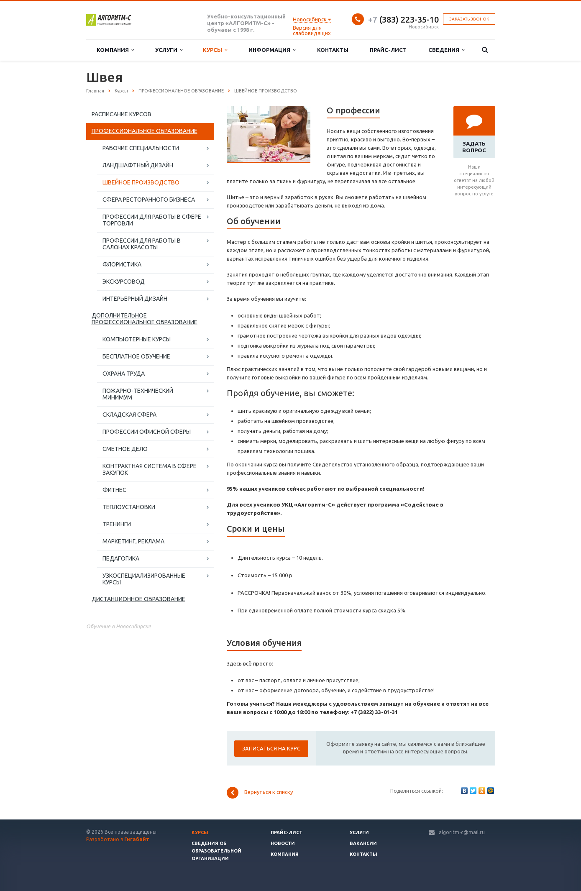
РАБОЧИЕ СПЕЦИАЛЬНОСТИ (140, 148)
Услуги (168, 50)
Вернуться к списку (260, 793)
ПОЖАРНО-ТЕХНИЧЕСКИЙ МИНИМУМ (137, 394)
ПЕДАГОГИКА (120, 558)
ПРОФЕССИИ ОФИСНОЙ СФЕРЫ (146, 431)
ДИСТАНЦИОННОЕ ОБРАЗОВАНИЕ (138, 599)
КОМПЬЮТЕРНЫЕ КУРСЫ (136, 339)
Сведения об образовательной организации (216, 851)
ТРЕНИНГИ (116, 524)
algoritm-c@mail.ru (462, 832)
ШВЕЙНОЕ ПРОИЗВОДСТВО (140, 182)
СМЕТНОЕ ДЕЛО (125, 449)
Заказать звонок (469, 19)
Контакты (332, 50)
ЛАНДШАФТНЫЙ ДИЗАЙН (137, 165)
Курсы (215, 50)
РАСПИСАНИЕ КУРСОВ (121, 114)
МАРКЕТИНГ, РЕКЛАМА (133, 541)
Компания (115, 50)
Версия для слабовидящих (312, 30)
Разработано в (117, 839)
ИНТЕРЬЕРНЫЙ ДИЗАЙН (134, 298)
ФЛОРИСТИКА (121, 264)
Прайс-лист (388, 50)
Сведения (446, 50)
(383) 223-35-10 (403, 19)
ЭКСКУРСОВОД (123, 281)
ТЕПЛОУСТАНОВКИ (128, 507)
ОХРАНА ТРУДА (123, 373)
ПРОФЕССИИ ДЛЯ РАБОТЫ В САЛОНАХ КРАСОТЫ (141, 244)
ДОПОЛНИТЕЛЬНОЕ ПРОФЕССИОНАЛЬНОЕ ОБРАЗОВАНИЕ (144, 318)
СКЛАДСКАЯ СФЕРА (129, 414)
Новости (283, 843)
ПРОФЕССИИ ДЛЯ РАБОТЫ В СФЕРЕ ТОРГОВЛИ (151, 220)
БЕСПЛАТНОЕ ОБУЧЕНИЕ (136, 356)
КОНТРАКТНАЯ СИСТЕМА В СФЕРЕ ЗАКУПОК (149, 469)
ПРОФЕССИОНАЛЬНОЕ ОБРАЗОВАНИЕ (144, 131)
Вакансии (363, 843)
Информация (271, 50)
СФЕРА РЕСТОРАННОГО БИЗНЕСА (148, 199)
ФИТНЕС (114, 489)
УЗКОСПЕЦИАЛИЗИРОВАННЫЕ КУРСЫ (143, 579)
